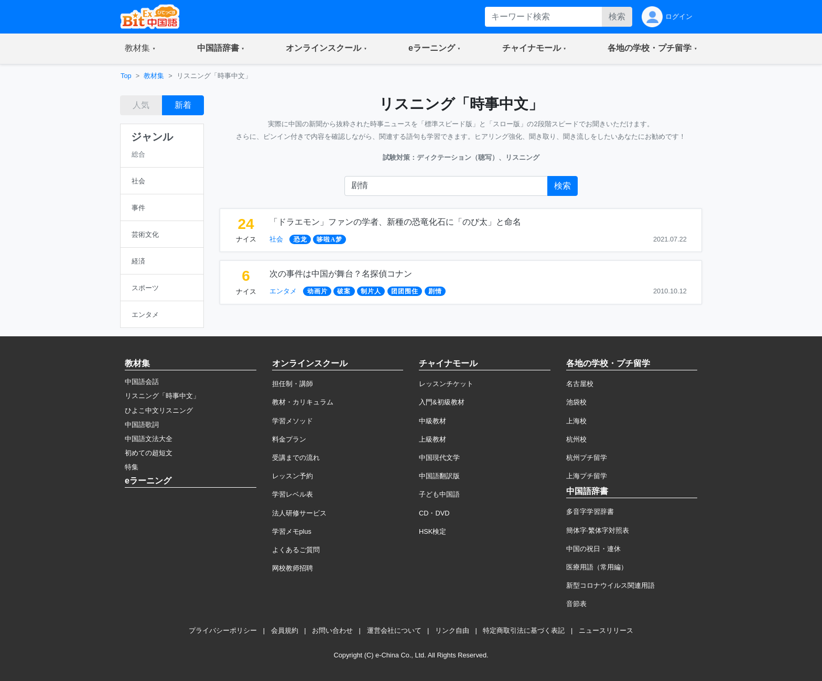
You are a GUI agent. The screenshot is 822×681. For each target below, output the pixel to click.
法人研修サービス (299, 513)
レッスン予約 (292, 476)
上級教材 (432, 439)
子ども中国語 (439, 494)
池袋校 (576, 402)
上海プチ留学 (586, 476)
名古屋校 (579, 384)
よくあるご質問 (296, 550)
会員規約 (284, 630)
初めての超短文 (148, 453)
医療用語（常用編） (597, 567)
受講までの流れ (296, 458)
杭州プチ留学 (586, 458)
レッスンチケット (446, 384)
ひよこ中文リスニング (159, 410)
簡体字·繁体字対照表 (598, 530)
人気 (141, 105)
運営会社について (394, 630)
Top (126, 76)
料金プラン (289, 439)
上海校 (576, 421)
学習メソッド (292, 421)
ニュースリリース (606, 630)
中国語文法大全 (148, 439)
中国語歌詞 (142, 425)
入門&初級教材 (441, 402)
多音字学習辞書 (590, 511)
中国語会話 (142, 382)
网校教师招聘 (292, 568)
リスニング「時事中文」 (162, 396)
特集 (131, 467)
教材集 (154, 76)
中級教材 (432, 421)
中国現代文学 (439, 458)
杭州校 (576, 439)
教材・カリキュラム (302, 402)
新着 (183, 105)
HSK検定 (432, 531)
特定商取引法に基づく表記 (524, 630)
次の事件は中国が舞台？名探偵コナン (340, 273)
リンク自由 (452, 630)
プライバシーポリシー (223, 630)
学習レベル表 (292, 494)
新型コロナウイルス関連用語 (610, 585)
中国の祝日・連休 (593, 549)
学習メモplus (291, 531)
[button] (140, 49)
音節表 (576, 604)
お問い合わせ (332, 630)
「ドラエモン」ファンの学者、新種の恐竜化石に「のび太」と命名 (395, 221)
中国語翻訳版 (439, 476)
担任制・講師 (292, 384)
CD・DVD (434, 513)
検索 (617, 16)
